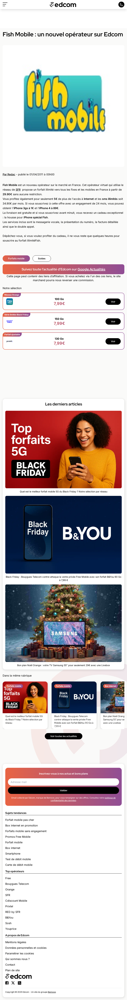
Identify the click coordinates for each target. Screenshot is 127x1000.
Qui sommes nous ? (17, 959)
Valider (63, 790)
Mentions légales (15, 942)
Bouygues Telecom (17, 883)
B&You (9, 917)
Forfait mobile (13, 842)
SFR (18, 189)
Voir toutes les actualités (63, 736)
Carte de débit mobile (18, 864)
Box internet (12, 848)
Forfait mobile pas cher (19, 819)
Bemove (52, 992)
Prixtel (9, 906)
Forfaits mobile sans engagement (25, 831)
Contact (10, 964)
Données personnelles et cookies (25, 947)
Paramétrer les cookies (19, 953)
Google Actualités (91, 269)
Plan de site (12, 970)
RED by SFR (12, 912)
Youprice (10, 928)
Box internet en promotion (21, 825)
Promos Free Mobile (17, 836)
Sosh (8, 923)
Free (8, 878)
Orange (9, 889)
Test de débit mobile (18, 859)
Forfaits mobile (16, 258)
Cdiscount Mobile (16, 900)
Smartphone (12, 853)
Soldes (41, 258)
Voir (113, 301)
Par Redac (9, 174)
